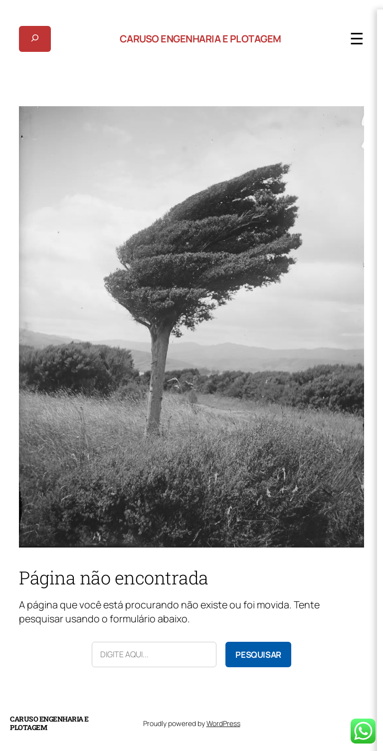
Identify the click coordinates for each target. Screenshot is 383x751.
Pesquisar (258, 654)
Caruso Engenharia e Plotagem (200, 38)
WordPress (223, 723)
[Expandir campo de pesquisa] (35, 39)
